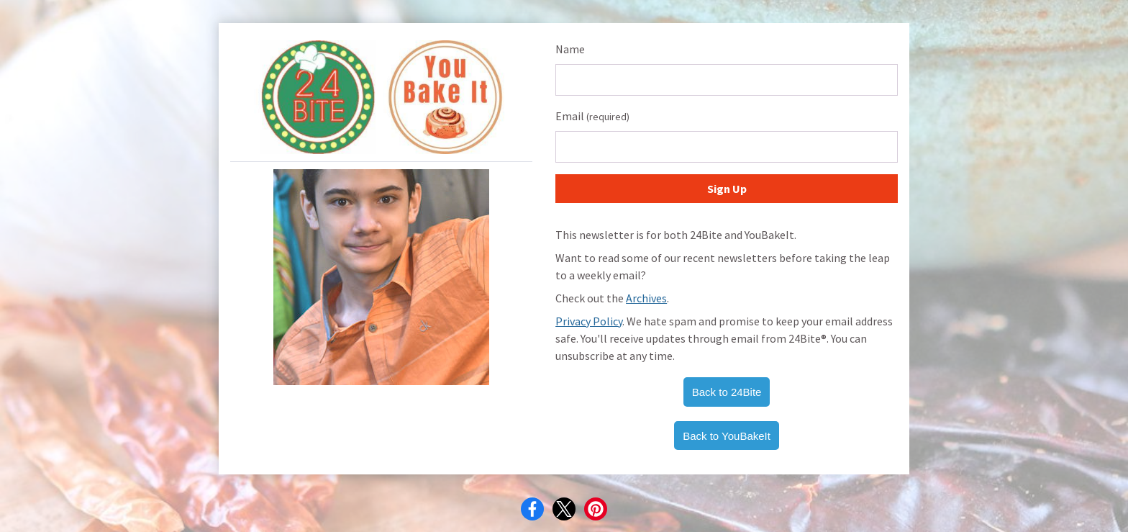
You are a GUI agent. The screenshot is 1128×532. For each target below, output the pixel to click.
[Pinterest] (595, 508)
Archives (646, 298)
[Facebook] (532, 508)
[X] (564, 508)
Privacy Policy (588, 321)
